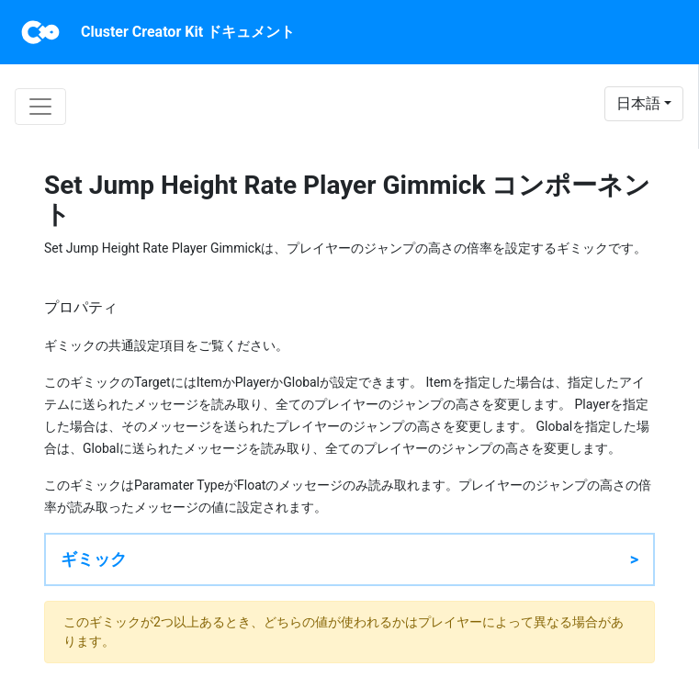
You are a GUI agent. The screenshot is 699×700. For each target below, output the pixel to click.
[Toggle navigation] (40, 106)
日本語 (638, 103)
